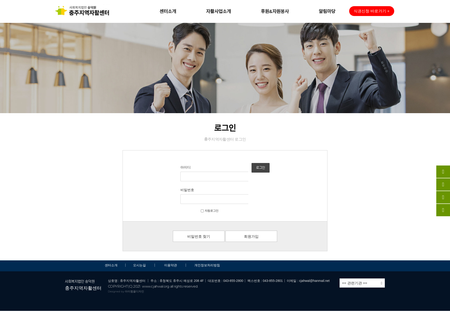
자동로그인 (195, 188)
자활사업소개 (218, 11)
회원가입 (251, 214)
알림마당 (327, 11)
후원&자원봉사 (275, 11)
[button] (371, 11)
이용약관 (170, 242)
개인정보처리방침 (207, 242)
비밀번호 (173, 179)
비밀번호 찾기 (198, 214)
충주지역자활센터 (83, 265)
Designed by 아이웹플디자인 (126, 268)
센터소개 (168, 11)
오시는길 (140, 242)
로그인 (270, 173)
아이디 (171, 167)
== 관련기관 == (362, 260)
